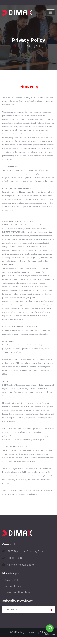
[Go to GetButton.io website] (50, 634)
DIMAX (43, 632)
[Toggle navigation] (50, 12)
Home (17, 46)
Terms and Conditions (18, 592)
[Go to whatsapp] (50, 628)
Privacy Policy (13, 580)
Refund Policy (13, 586)
